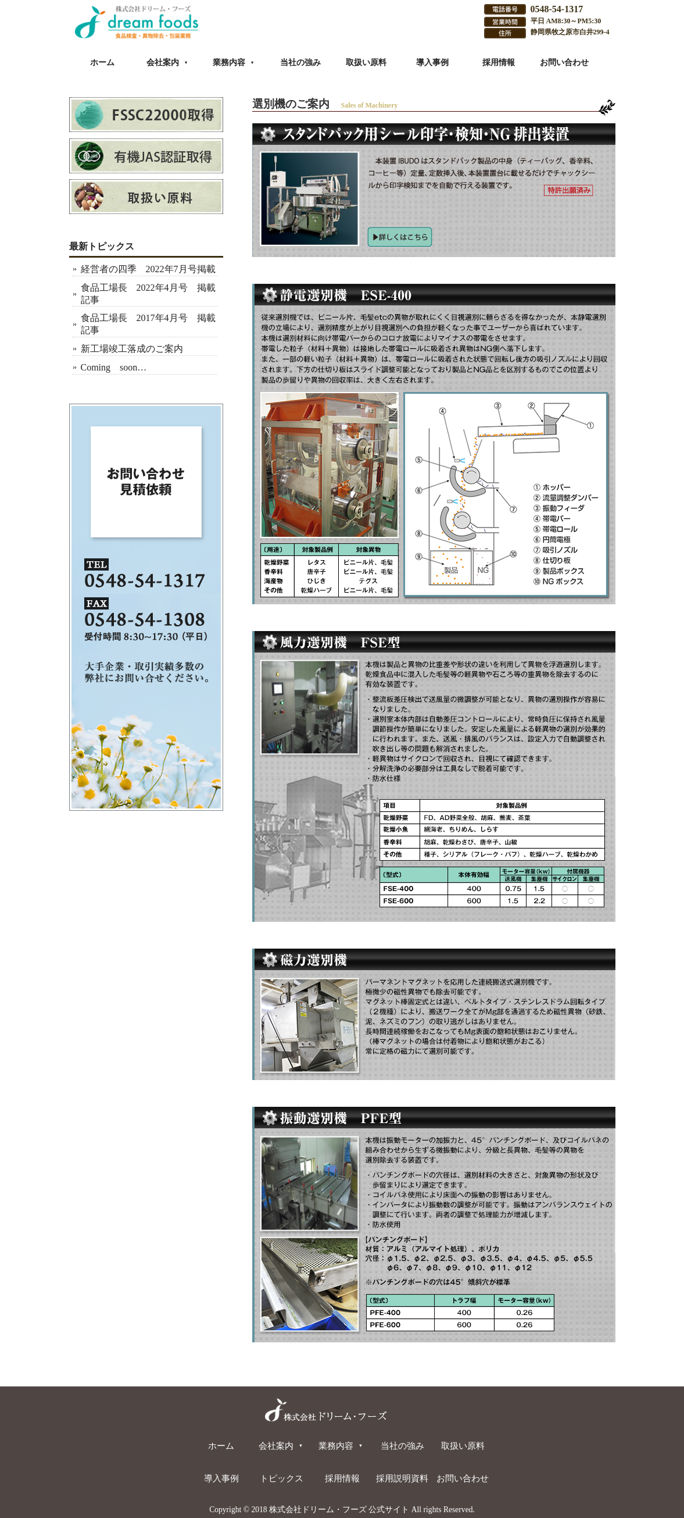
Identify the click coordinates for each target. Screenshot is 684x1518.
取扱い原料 (366, 62)
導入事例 (432, 62)
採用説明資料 (402, 1478)
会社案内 (167, 62)
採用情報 (498, 62)
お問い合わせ (564, 62)
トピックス (281, 1478)
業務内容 (234, 62)
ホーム (102, 62)
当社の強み (300, 62)
